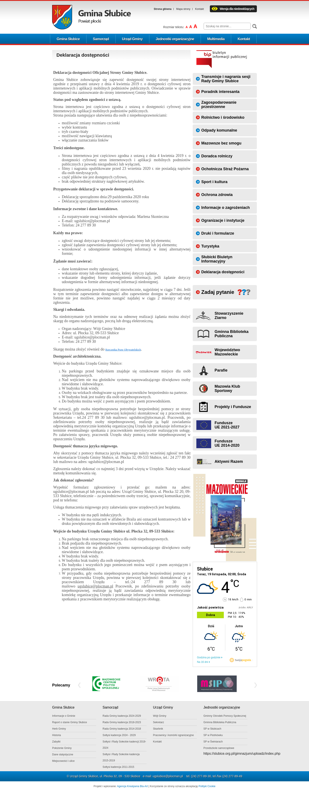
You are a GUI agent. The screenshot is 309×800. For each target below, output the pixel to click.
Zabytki (56, 741)
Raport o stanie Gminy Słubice (69, 722)
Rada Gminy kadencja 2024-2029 (122, 715)
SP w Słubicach (212, 728)
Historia (56, 735)
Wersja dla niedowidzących (237, 9)
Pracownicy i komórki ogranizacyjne (173, 735)
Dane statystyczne (62, 754)
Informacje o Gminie (63, 715)
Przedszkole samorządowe (218, 748)
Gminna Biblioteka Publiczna (219, 722)
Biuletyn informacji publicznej (221, 59)
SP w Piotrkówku (213, 735)
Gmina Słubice (68, 39)
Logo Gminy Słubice (91, 17)
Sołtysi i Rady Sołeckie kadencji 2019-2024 (124, 744)
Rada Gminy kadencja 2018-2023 (122, 722)
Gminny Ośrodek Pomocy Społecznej (224, 715)
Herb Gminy (59, 728)
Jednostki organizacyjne (175, 39)
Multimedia (216, 39)
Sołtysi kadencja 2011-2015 (118, 766)
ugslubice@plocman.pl (168, 776)
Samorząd (101, 39)
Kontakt (199, 9)
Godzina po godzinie (208, 657)
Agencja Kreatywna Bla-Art (132, 786)
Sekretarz (158, 722)
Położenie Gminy (62, 748)
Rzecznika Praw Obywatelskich (123, 349)
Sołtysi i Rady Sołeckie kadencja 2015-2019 (121, 757)
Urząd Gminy (132, 39)
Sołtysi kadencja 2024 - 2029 (119, 735)
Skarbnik (158, 728)
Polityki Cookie (206, 786)
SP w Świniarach (213, 741)
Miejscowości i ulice (63, 760)
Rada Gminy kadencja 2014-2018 (122, 728)
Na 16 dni (202, 661)
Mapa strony (183, 9)
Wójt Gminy (159, 715)
